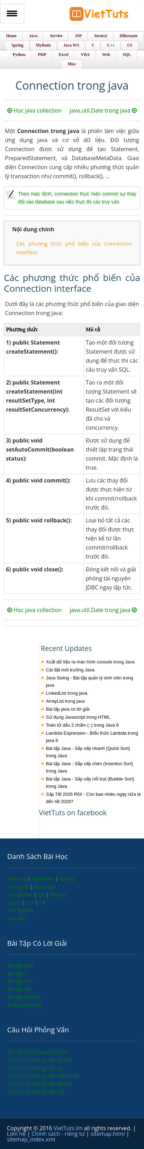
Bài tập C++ (20, 981)
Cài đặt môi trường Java (70, 669)
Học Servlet (20, 894)
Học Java (17, 878)
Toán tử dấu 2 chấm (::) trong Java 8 (82, 725)
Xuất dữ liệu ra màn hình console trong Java (90, 661)
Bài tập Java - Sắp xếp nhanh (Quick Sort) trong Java (88, 752)
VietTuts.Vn (69, 1128)
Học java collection (34, 110)
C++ (30, 902)
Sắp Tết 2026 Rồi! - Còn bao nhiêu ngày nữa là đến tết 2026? (93, 798)
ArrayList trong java (65, 701)
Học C (14, 902)
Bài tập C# (18, 989)
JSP (42, 894)
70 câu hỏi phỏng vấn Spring (39, 1083)
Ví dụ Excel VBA (24, 1005)
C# (42, 902)
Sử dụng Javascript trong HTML (78, 717)
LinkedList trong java (66, 693)
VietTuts (99, 15)
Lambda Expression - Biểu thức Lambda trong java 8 (92, 736)
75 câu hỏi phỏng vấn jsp (35, 1068)
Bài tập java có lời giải (68, 709)
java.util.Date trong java (103, 110)
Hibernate (43, 878)
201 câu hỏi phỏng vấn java (38, 1052)
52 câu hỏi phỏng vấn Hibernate (43, 1076)
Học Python (20, 910)
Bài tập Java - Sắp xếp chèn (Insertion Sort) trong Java (89, 767)
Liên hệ (17, 1134)
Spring (66, 878)
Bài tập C (17, 973)
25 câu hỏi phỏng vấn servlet (39, 1060)
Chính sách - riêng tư (59, 1134)
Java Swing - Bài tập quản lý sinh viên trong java (89, 681)
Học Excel (18, 886)
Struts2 (58, 894)
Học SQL (16, 918)
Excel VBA (45, 886)
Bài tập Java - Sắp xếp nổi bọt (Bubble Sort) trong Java (90, 782)
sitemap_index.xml (31, 1139)
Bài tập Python (23, 997)
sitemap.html (108, 1134)
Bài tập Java (20, 965)
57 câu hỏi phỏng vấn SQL (36, 1091)
